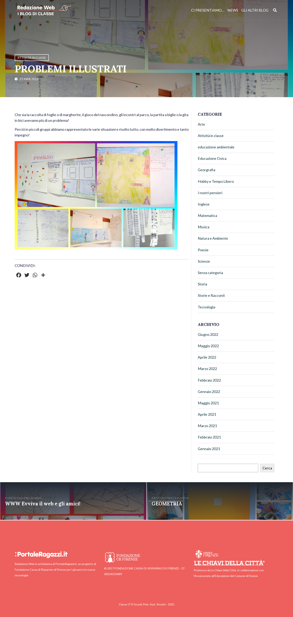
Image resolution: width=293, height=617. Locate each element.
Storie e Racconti (211, 295)
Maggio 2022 (208, 346)
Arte (201, 124)
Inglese (204, 204)
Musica (203, 227)
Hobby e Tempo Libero (216, 181)
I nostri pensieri (210, 192)
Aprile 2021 (207, 414)
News (232, 10)
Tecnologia (206, 307)
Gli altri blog (254, 10)
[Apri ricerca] (275, 10)
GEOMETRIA (167, 504)
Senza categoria (210, 272)
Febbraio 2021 (209, 437)
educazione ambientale (216, 147)
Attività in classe (31, 57)
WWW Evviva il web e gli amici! (42, 504)
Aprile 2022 (207, 357)
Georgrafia (206, 170)
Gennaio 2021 (209, 448)
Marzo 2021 (207, 425)
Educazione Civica (212, 158)
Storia (202, 284)
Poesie (203, 250)
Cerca (267, 468)
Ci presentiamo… (207, 10)
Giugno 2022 (208, 334)
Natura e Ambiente (213, 238)
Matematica (207, 215)
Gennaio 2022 (209, 391)
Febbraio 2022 (209, 380)
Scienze (204, 261)
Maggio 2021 (208, 403)
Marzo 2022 (207, 368)
